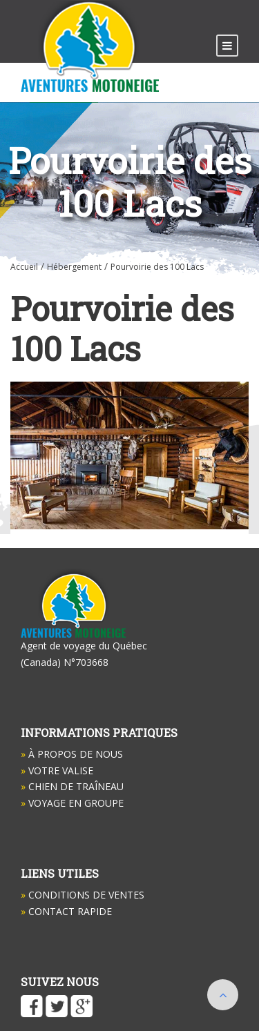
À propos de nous (72, 753)
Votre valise (57, 770)
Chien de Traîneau (72, 786)
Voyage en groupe (72, 802)
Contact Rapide (66, 911)
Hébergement (74, 267)
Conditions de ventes (82, 894)
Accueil (24, 267)
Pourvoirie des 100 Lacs (157, 267)
